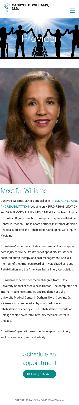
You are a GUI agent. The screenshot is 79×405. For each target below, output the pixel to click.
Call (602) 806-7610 (39, 374)
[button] (74, 12)
